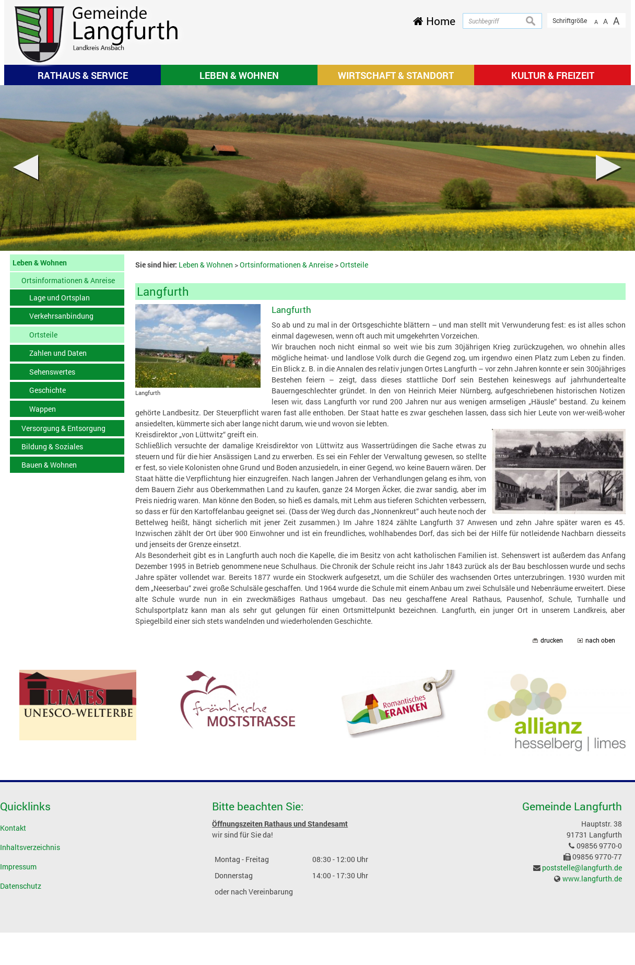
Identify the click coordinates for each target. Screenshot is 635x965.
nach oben (600, 640)
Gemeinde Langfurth (572, 806)
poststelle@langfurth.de (582, 868)
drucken (551, 640)
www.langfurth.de (592, 878)
